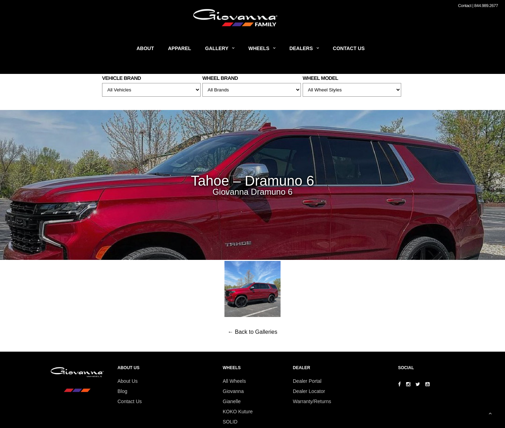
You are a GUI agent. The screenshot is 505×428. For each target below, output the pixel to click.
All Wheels (234, 381)
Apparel (179, 48)
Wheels (258, 48)
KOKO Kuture (238, 411)
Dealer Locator (309, 391)
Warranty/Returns (312, 401)
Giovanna (233, 391)
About (145, 48)
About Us (127, 381)
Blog (122, 391)
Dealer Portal (307, 381)
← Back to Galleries (252, 332)
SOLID (230, 421)
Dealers (301, 48)
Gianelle (232, 401)
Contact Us (349, 48)
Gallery (216, 48)
